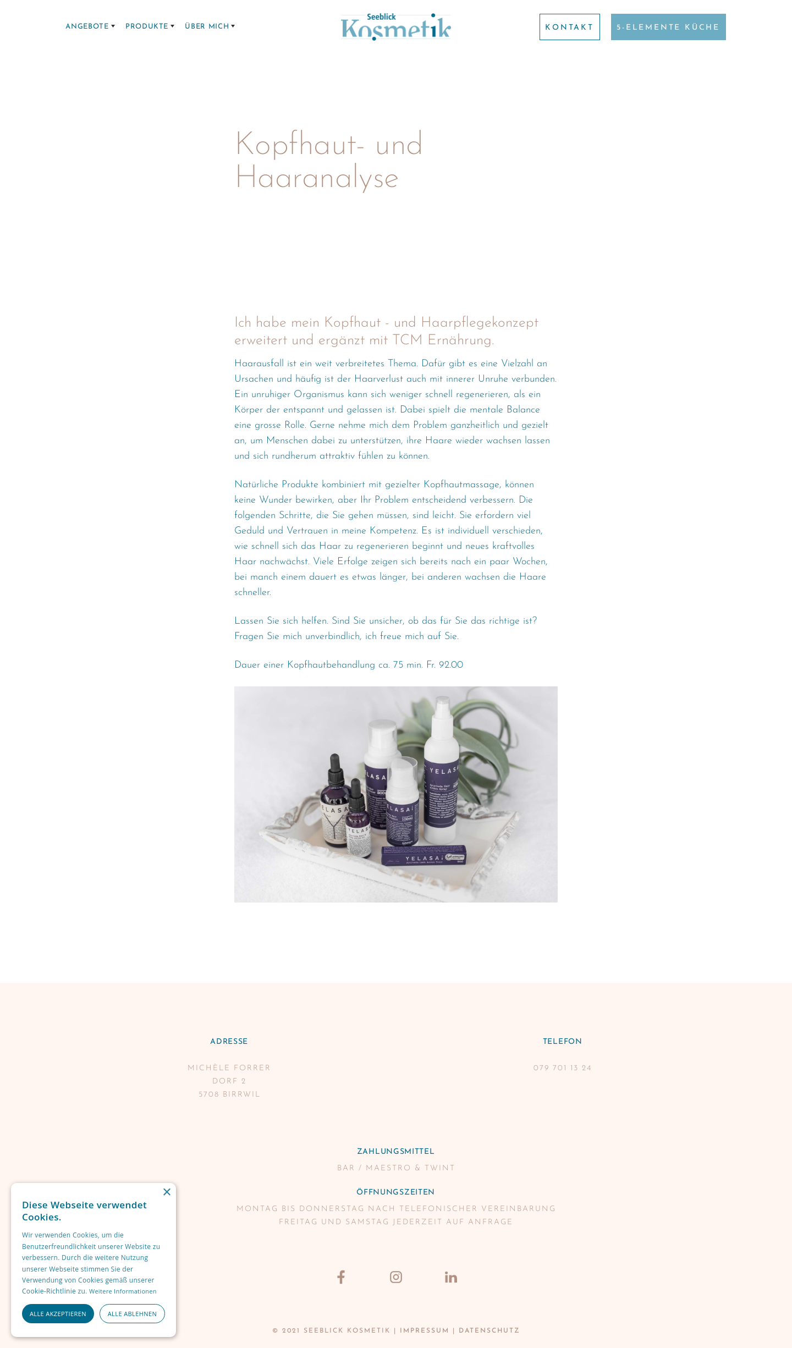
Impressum (424, 1331)
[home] (396, 27)
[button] (90, 26)
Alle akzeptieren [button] (58, 1314)
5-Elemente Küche (668, 28)
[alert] (93, 1260)
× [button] (166, 1193)
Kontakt (569, 28)
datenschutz (489, 1331)
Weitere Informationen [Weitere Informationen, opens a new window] (123, 1291)
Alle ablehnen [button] (132, 1314)
